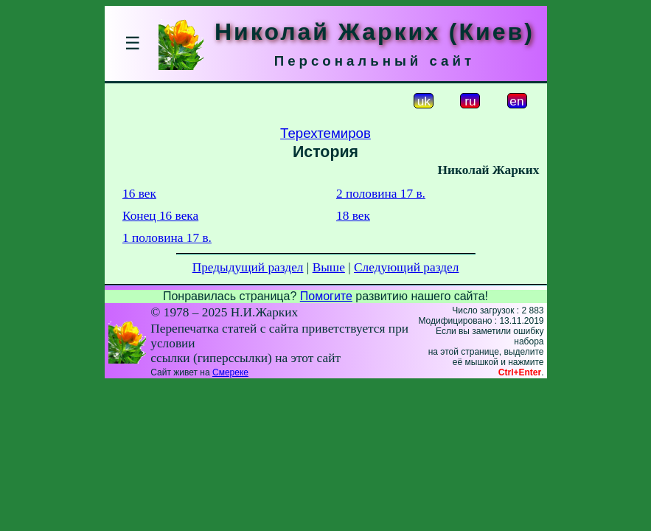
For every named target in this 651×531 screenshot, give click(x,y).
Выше (329, 267)
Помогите (326, 296)
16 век (139, 194)
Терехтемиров (325, 133)
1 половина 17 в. (167, 238)
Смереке (230, 372)
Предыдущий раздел (248, 267)
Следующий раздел (406, 267)
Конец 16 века (160, 216)
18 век (353, 216)
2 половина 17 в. (380, 194)
